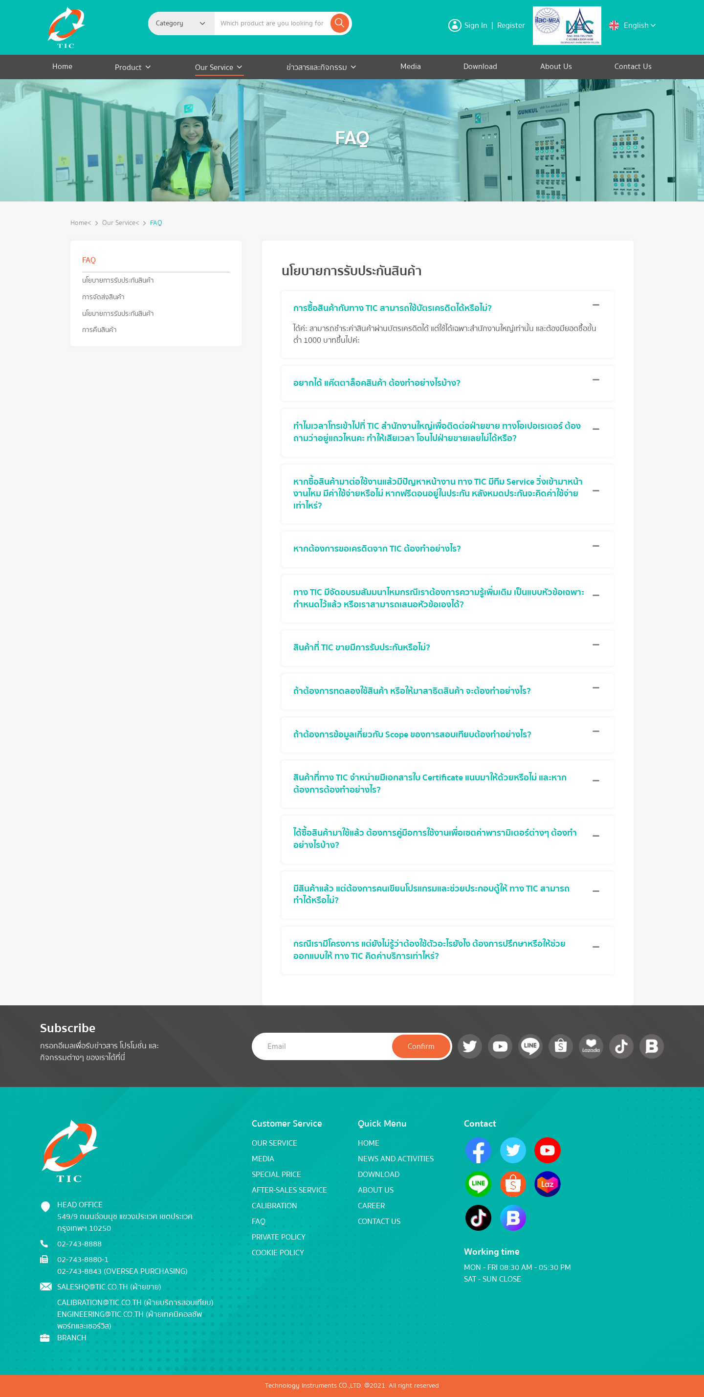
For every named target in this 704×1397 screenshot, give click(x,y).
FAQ (156, 223)
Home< (80, 223)
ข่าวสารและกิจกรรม (316, 67)
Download (480, 66)
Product (129, 67)
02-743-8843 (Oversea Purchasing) (122, 1271)
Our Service (214, 67)
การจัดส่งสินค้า (103, 297)
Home (62, 66)
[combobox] (181, 23)
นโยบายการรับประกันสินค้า (118, 280)
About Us (556, 66)
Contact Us (633, 66)
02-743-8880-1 (83, 1259)
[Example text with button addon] (272, 23)
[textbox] (172, 23)
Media (410, 66)
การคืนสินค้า (99, 329)
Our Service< (120, 223)
